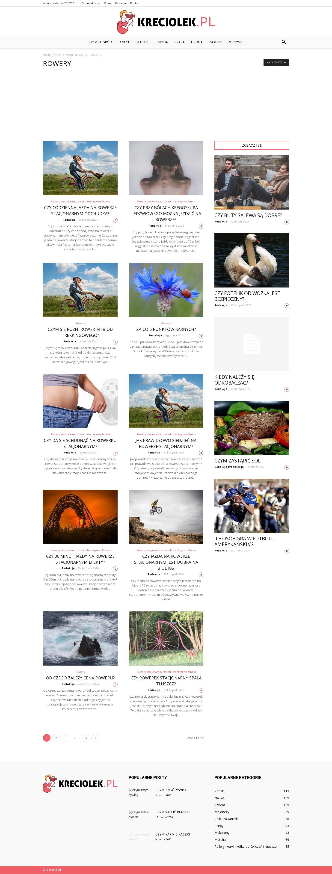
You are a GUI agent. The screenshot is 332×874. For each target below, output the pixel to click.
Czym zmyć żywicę (171, 790)
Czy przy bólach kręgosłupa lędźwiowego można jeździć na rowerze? (166, 213)
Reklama (120, 3)
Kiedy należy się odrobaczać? (234, 380)
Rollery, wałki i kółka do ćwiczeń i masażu (245, 846)
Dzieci (124, 42)
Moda (163, 42)
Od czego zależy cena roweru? (80, 678)
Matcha (220, 839)
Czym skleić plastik (172, 812)
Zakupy (215, 42)
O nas (107, 3)
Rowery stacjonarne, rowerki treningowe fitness (80, 201)
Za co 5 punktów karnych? (166, 329)
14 (85, 738)
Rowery (80, 323)
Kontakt (135, 3)
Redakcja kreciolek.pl (229, 466)
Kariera (219, 805)
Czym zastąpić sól (237, 460)
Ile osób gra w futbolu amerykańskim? (244, 541)
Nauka (219, 798)
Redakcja (69, 219)
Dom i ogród (100, 42)
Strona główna (91, 3)
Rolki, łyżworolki (226, 819)
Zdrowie (235, 42)
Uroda (197, 42)
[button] (283, 42)
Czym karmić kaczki (172, 834)
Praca (179, 42)
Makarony (221, 832)
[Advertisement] (166, 106)
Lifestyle (143, 42)
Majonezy (221, 812)
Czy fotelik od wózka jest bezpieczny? (247, 296)
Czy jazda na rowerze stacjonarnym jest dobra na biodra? (166, 562)
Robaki (219, 791)
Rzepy (218, 826)
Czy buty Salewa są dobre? (248, 215)
